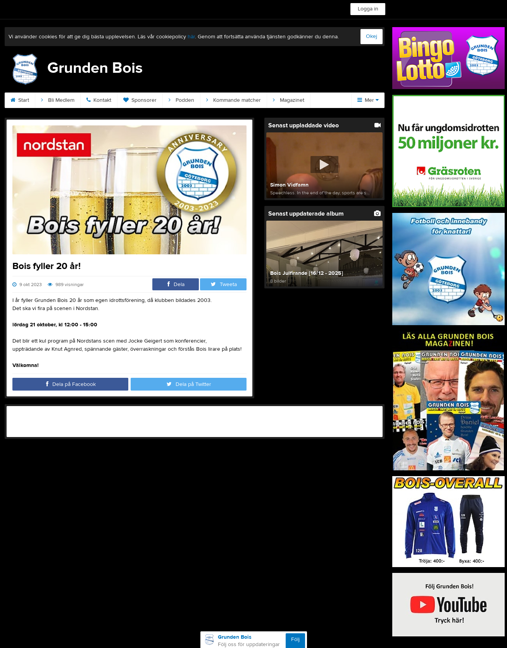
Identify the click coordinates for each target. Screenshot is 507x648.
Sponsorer (140, 100)
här (191, 36)
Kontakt (98, 100)
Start (19, 100)
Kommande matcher (233, 100)
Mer (368, 100)
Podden (181, 100)
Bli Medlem (57, 100)
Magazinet (288, 100)
